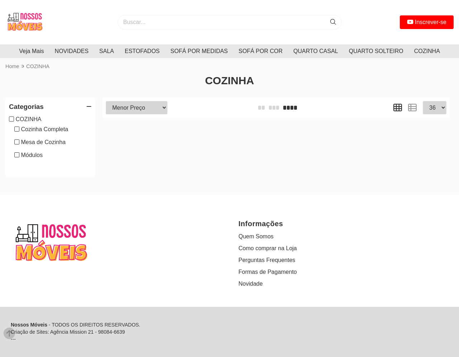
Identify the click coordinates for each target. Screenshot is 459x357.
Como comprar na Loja (267, 248)
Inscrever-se (426, 22)
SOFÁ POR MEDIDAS (199, 51)
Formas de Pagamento (267, 272)
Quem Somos (256, 236)
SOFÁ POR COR (260, 51)
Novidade (250, 284)
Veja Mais (31, 51)
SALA (106, 51)
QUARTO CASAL (315, 51)
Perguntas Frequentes (266, 260)
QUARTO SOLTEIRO (376, 51)
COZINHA (427, 51)
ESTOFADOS (142, 51)
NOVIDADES (72, 51)
